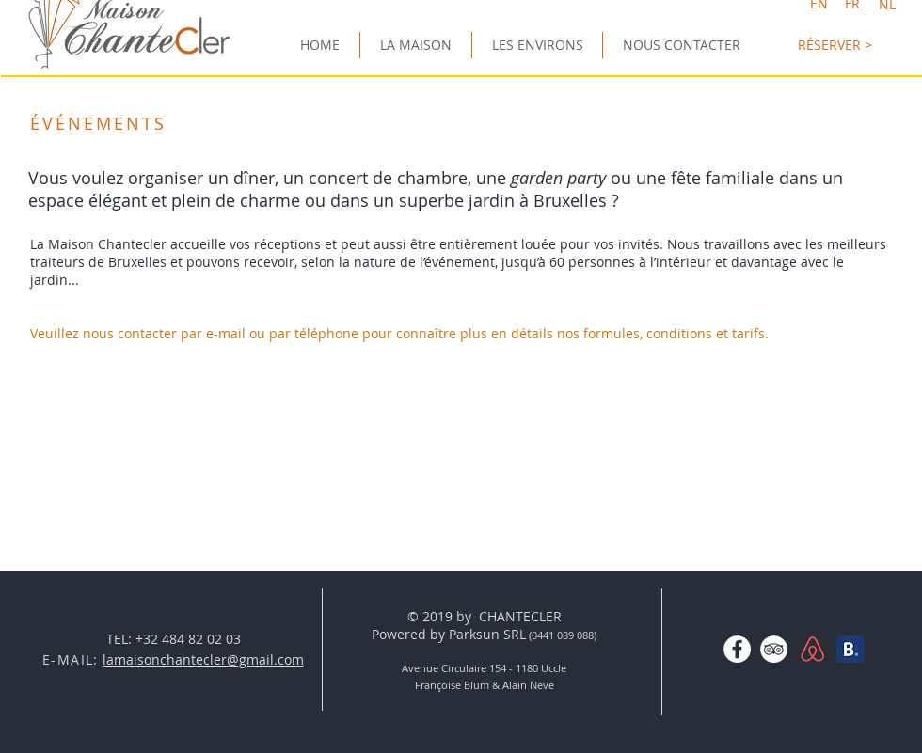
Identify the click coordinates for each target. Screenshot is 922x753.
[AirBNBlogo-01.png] (812, 649)
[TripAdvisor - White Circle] (773, 649)
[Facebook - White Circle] (737, 649)
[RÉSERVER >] (835, 44)
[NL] (886, 4)
